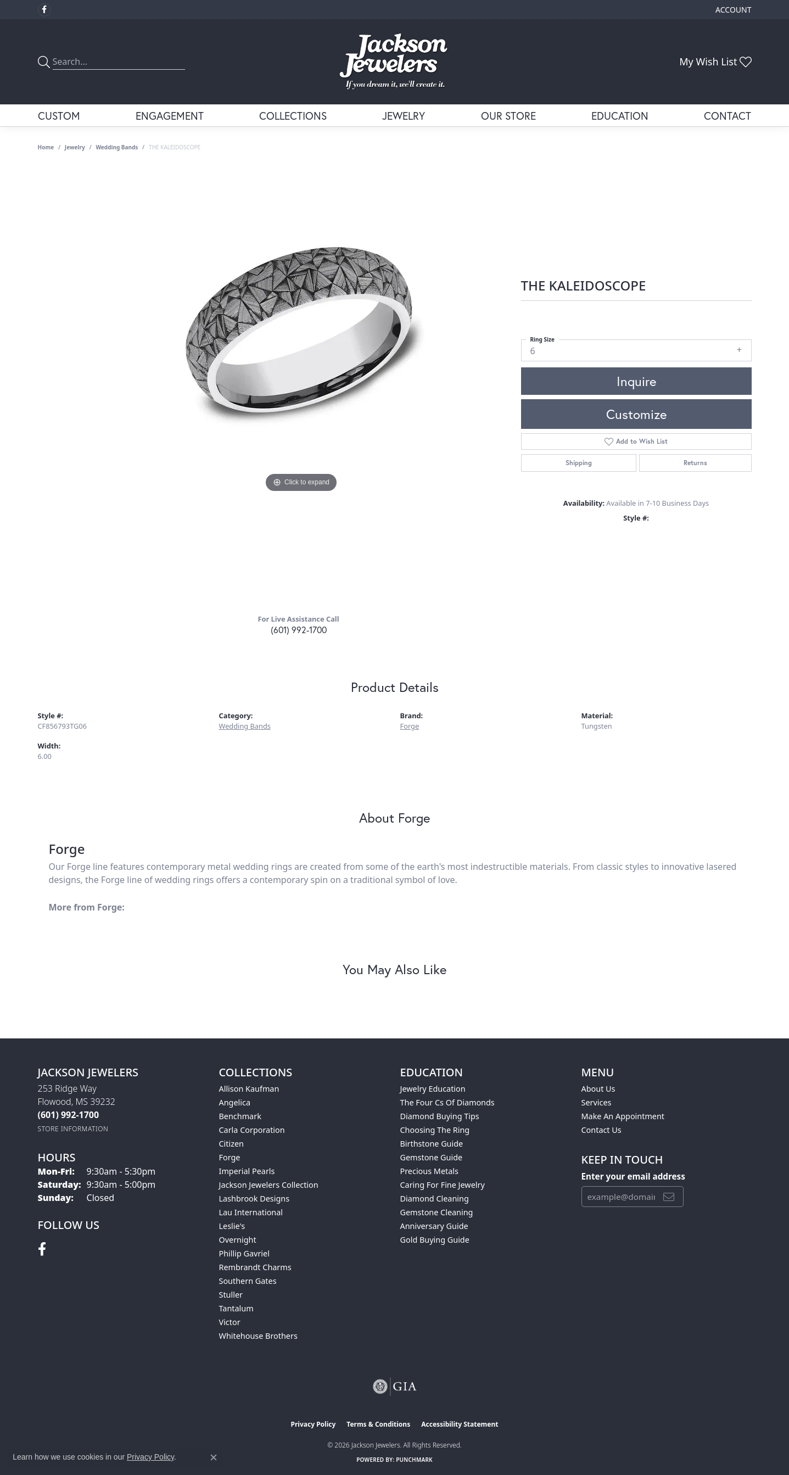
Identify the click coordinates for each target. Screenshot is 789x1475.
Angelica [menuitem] (234, 1102)
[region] (301, 385)
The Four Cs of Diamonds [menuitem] (447, 1102)
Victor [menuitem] (229, 1322)
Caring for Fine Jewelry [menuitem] (442, 1185)
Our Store (508, 115)
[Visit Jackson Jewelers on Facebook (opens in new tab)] (44, 9)
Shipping (579, 463)
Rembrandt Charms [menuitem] (255, 1267)
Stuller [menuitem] (231, 1294)
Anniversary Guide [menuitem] (434, 1226)
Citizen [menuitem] (231, 1143)
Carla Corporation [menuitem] (252, 1130)
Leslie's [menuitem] (232, 1226)
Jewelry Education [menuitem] (433, 1088)
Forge (409, 726)
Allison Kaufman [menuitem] (249, 1088)
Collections (293, 115)
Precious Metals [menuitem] (429, 1171)
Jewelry (403, 115)
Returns (695, 463)
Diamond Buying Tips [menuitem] (439, 1116)
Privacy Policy (313, 1424)
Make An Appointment (623, 1116)
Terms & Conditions (378, 1424)
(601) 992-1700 (299, 629)
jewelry (75, 147)
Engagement (170, 115)
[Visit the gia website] (395, 1386)
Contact (727, 115)
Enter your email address (633, 1176)
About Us (598, 1088)
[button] (732, 9)
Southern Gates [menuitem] (248, 1281)
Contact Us (601, 1130)
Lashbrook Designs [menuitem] (254, 1198)
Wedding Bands (117, 147)
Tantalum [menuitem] (236, 1308)
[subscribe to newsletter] (668, 1196)
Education (619, 115)
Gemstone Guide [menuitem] (431, 1157)
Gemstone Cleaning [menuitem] (436, 1212)
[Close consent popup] (213, 1457)
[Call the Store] (68, 1115)
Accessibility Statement (459, 1424)
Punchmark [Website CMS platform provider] (414, 1459)
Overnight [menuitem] (237, 1239)
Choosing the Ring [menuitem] (435, 1130)
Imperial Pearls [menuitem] (247, 1171)
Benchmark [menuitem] (240, 1116)
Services (596, 1102)
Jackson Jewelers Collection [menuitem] (268, 1185)
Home (46, 147)
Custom (59, 115)
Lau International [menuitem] (251, 1212)
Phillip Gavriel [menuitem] (244, 1253)
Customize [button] (636, 414)
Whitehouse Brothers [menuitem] (258, 1336)
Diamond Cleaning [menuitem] (434, 1198)
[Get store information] (73, 1128)
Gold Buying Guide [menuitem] (434, 1239)
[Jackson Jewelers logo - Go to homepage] (394, 61)
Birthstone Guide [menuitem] (431, 1143)
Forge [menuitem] (229, 1157)
